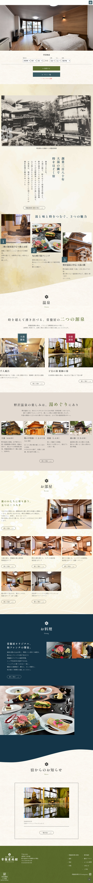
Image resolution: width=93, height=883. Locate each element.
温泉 (70, 858)
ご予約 (86, 869)
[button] (44, 48)
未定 (46, 60)
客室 (70, 862)
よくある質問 (88, 862)
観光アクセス (88, 858)
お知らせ (86, 866)
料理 (70, 866)
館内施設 (86, 855)
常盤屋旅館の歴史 (74, 855)
